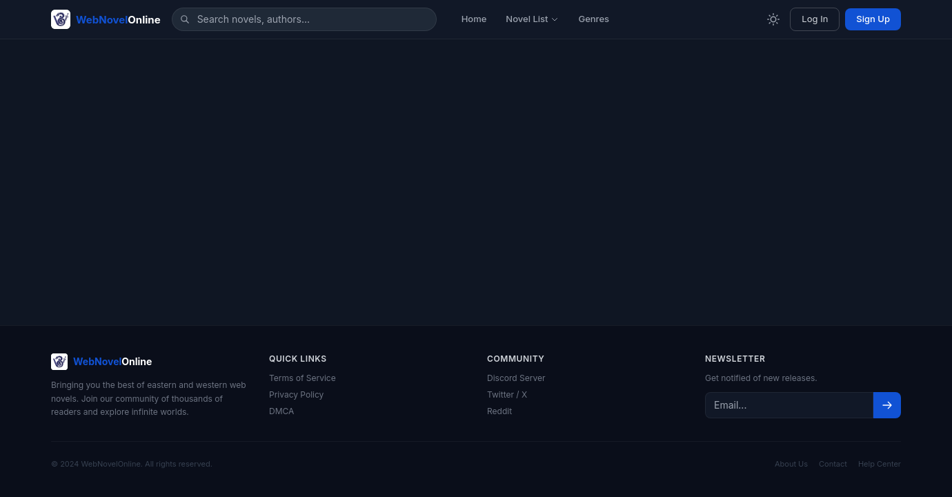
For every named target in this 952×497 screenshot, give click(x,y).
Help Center (879, 464)
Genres (593, 18)
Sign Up (873, 18)
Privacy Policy (296, 394)
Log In (815, 18)
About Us (791, 464)
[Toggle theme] (773, 19)
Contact (833, 464)
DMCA (281, 411)
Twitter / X (507, 394)
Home (474, 18)
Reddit (499, 411)
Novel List (532, 18)
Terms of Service (302, 378)
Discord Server (516, 378)
